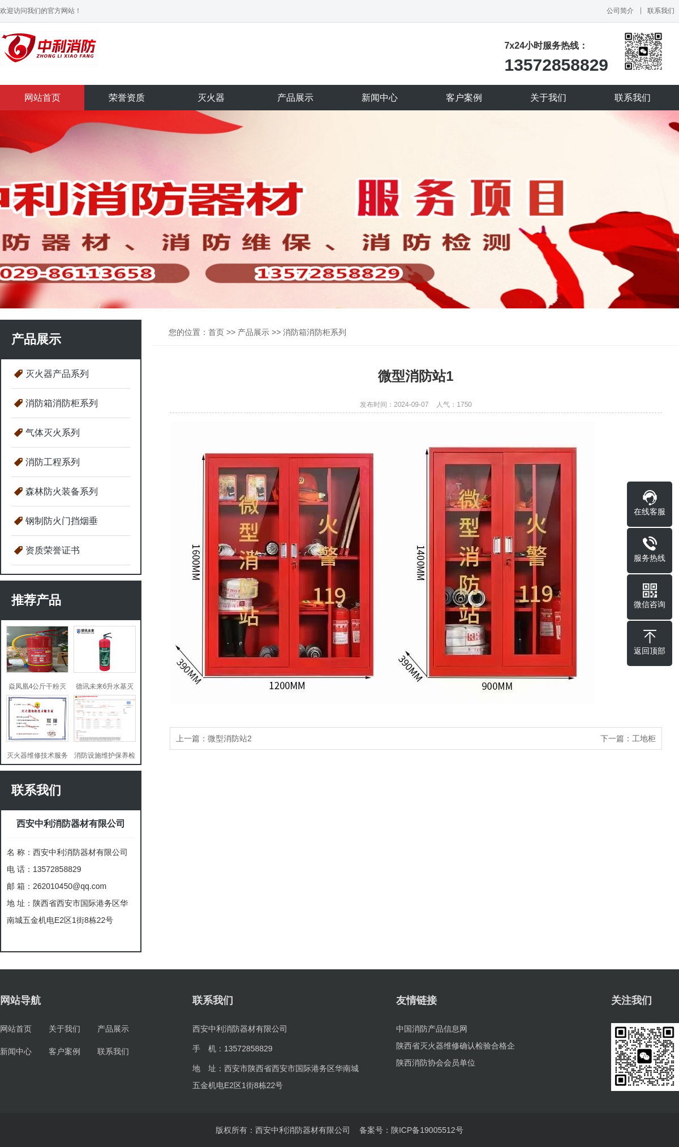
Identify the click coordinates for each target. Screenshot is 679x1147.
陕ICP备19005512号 (427, 1130)
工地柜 (644, 738)
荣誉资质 (127, 97)
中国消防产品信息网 (431, 1028)
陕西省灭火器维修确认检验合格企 (455, 1045)
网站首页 (42, 97)
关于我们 (548, 97)
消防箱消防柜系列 (61, 403)
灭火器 (211, 97)
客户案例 (464, 97)
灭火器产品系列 (57, 374)
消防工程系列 (52, 462)
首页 (216, 332)
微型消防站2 (230, 738)
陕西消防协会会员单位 (435, 1062)
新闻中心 (380, 97)
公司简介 (620, 11)
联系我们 (660, 11)
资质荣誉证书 (52, 550)
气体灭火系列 (52, 432)
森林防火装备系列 (61, 491)
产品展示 (295, 97)
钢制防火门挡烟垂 (61, 521)
